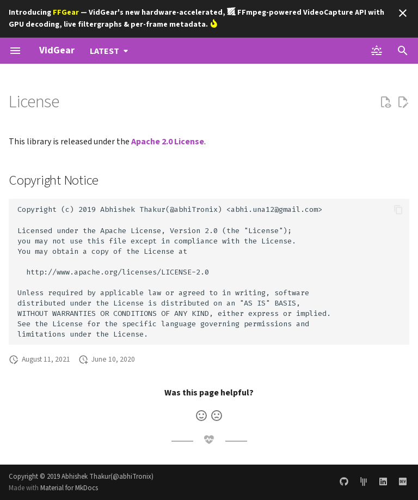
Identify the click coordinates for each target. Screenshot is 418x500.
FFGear (66, 12)
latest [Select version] (104, 51)
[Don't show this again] (402, 13)
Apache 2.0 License (167, 142)
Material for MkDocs (69, 488)
